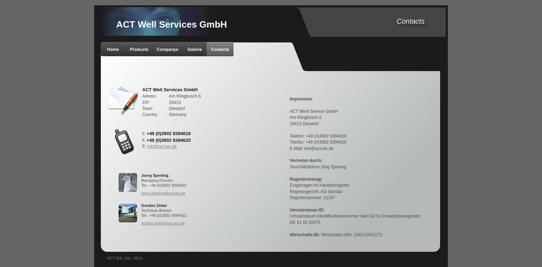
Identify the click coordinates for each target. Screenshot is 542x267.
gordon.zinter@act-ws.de (162, 223)
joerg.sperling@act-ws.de (163, 193)
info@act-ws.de (162, 146)
